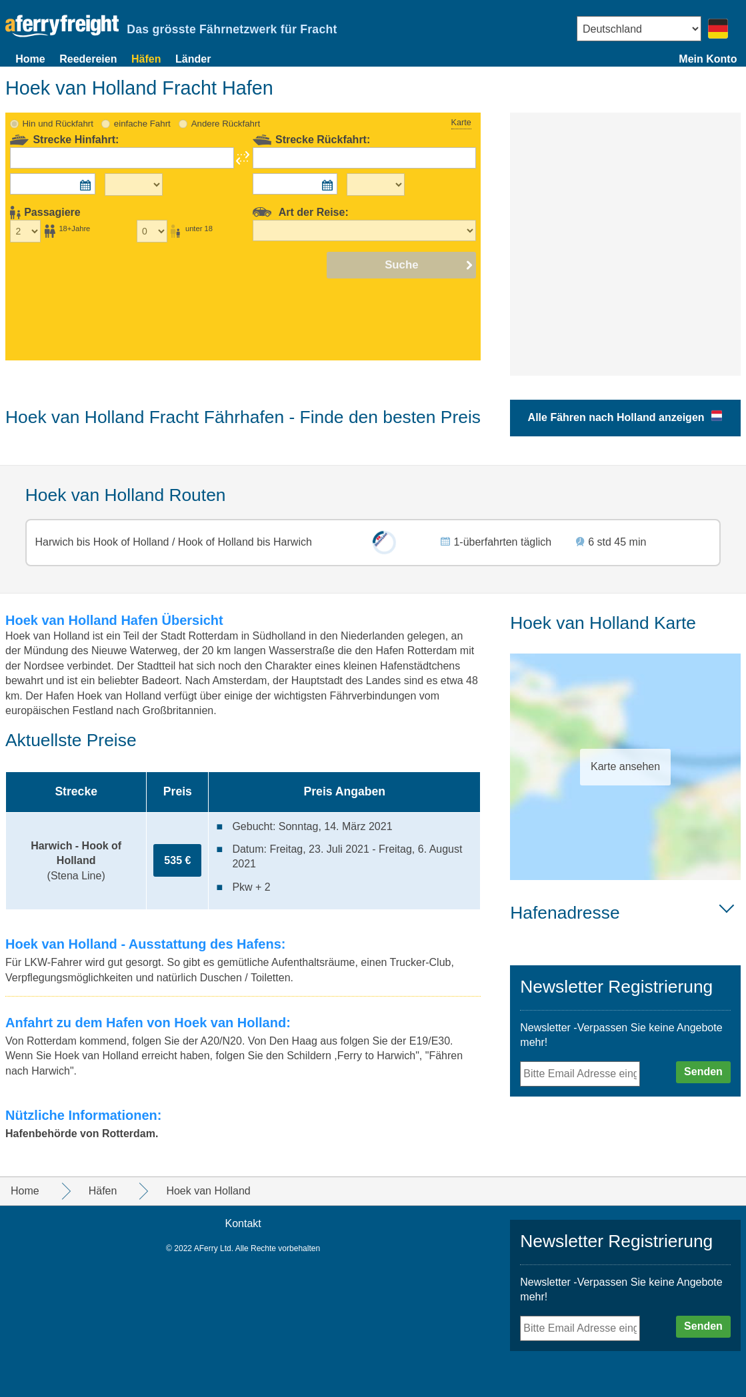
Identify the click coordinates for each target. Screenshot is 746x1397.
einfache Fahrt (142, 124)
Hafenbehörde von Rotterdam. (81, 1133)
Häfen (146, 59)
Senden (703, 1071)
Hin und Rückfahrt (58, 124)
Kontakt (243, 1223)
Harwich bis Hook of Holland (103, 542)
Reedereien (88, 59)
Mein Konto (708, 59)
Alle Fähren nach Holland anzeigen (616, 417)
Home (30, 59)
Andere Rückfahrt (225, 124)
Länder (193, 59)
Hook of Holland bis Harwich (243, 542)
